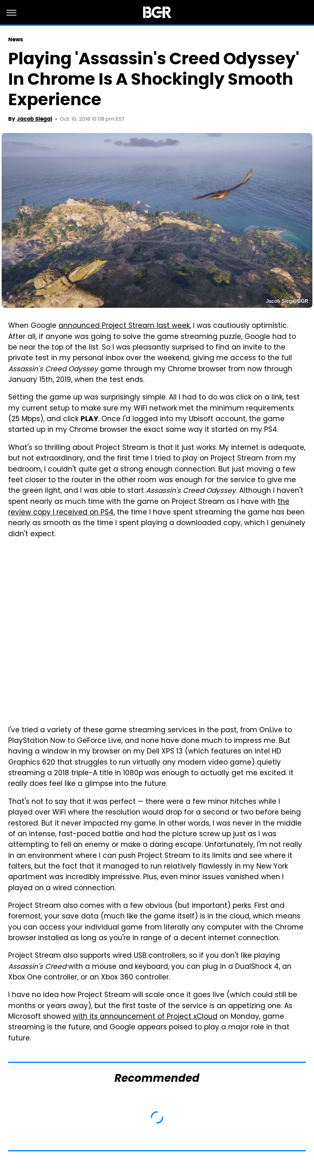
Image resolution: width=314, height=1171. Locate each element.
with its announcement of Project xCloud (145, 1017)
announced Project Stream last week (124, 326)
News (15, 39)
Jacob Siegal (34, 118)
